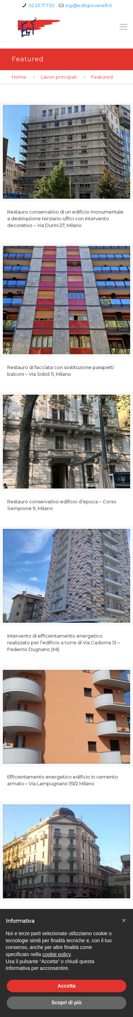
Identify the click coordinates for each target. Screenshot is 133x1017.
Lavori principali (59, 77)
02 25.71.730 (41, 5)
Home (19, 77)
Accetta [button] (66, 986)
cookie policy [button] (57, 954)
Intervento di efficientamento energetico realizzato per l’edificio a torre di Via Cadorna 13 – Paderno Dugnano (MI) (63, 642)
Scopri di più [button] (66, 1002)
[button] (123, 920)
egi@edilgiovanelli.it (88, 5)
